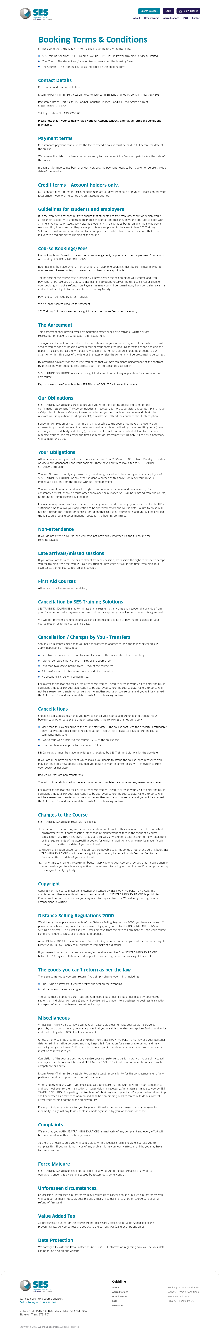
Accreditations (171, 18)
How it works (151, 18)
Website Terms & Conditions (183, 1292)
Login (168, 11)
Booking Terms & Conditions (183, 1287)
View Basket (188, 11)
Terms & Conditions (178, 1296)
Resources (117, 1305)
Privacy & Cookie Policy (181, 1301)
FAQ (185, 18)
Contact (196, 18)
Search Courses (149, 11)
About (136, 18)
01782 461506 (48, 1302)
